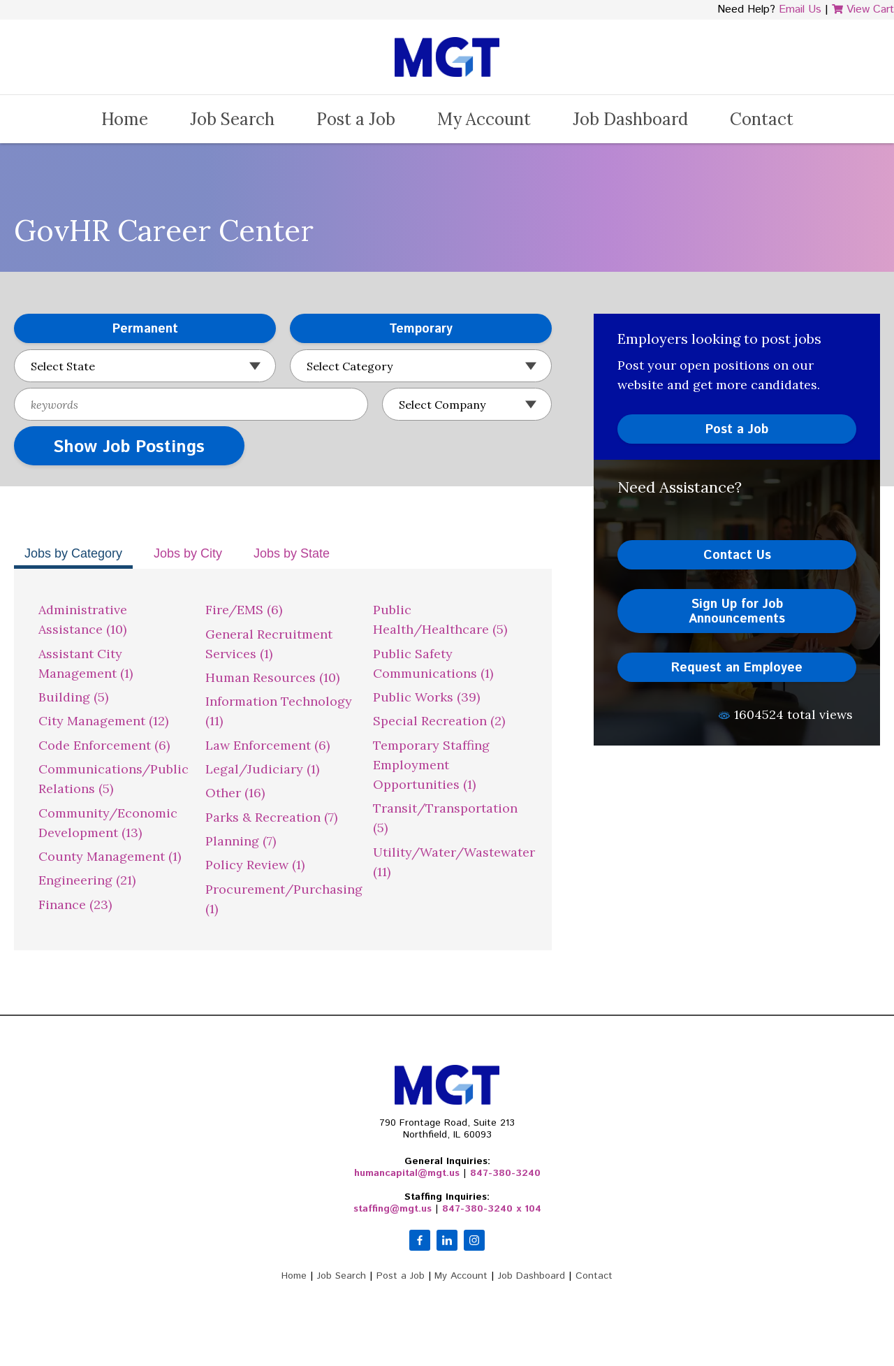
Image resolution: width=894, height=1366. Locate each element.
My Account (484, 119)
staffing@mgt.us (392, 1209)
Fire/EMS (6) (243, 610)
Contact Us (737, 555)
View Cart (863, 9)
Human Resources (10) (272, 677)
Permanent (96, 329)
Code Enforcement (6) (104, 745)
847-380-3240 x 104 (491, 1209)
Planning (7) (240, 841)
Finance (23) (75, 904)
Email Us (800, 9)
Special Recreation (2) (439, 721)
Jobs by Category (73, 553)
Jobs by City (188, 553)
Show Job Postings (129, 447)
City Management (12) (103, 721)
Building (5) (73, 697)
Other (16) (235, 793)
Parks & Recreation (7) (271, 817)
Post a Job (355, 119)
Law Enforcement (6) (267, 745)
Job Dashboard (630, 119)
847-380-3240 (505, 1173)
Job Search (232, 119)
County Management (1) (109, 856)
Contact (761, 119)
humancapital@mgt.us (407, 1173)
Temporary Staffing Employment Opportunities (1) (431, 764)
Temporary (371, 329)
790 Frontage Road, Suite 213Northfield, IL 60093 (447, 1129)
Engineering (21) (86, 880)
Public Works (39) (426, 697)
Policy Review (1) (255, 865)
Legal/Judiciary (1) (262, 769)
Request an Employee (737, 668)
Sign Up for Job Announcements (737, 611)
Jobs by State (292, 553)
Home (124, 119)
